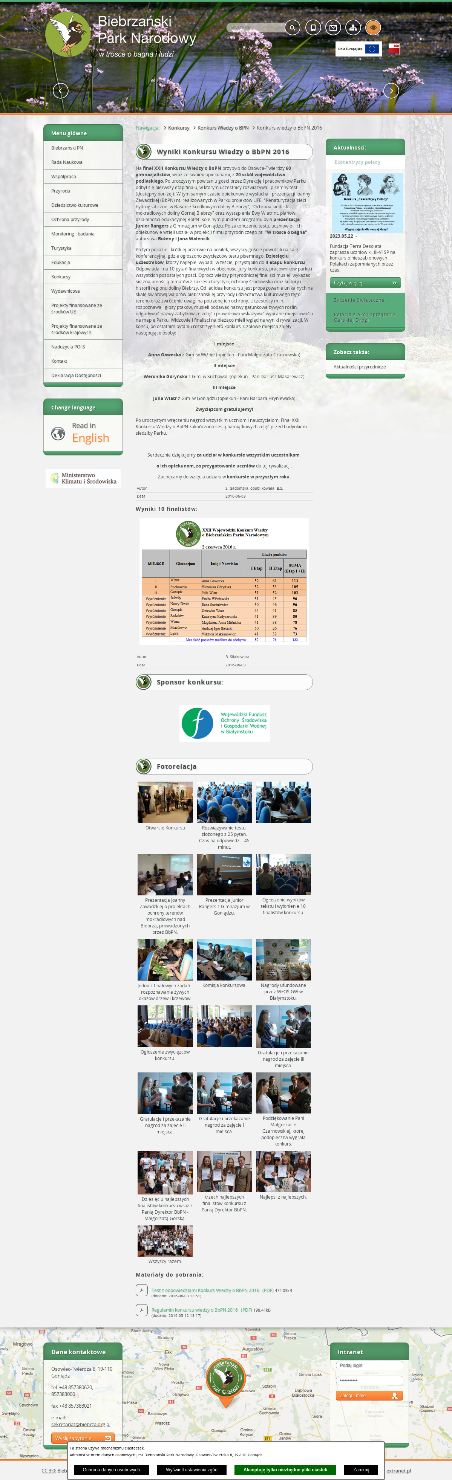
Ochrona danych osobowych (111, 1469)
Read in (90, 433)
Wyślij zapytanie (73, 1438)
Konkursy (179, 127)
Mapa (226, 1384)
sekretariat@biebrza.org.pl (80, 1424)
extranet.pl (398, 1470)
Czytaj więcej (348, 282)
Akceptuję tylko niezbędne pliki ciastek (285, 1469)
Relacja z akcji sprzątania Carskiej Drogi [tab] (362, 317)
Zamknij (361, 1469)
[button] (61, 91)
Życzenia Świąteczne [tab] (357, 300)
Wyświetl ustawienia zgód (192, 1469)
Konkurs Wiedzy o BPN (223, 127)
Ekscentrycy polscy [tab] (354, 162)
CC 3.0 (48, 1470)
